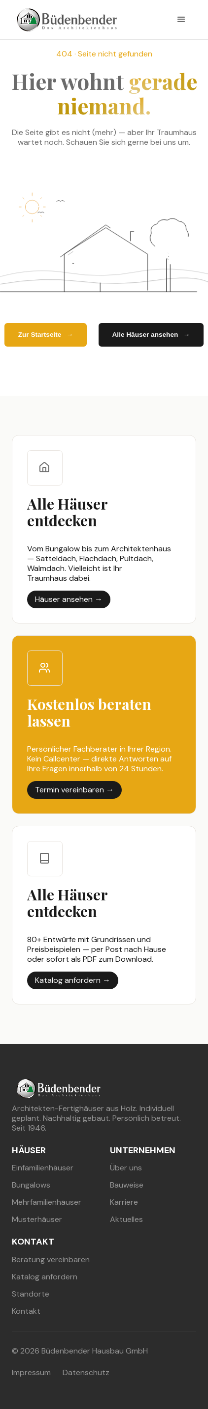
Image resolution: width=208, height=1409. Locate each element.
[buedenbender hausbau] (64, 19)
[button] (181, 19)
